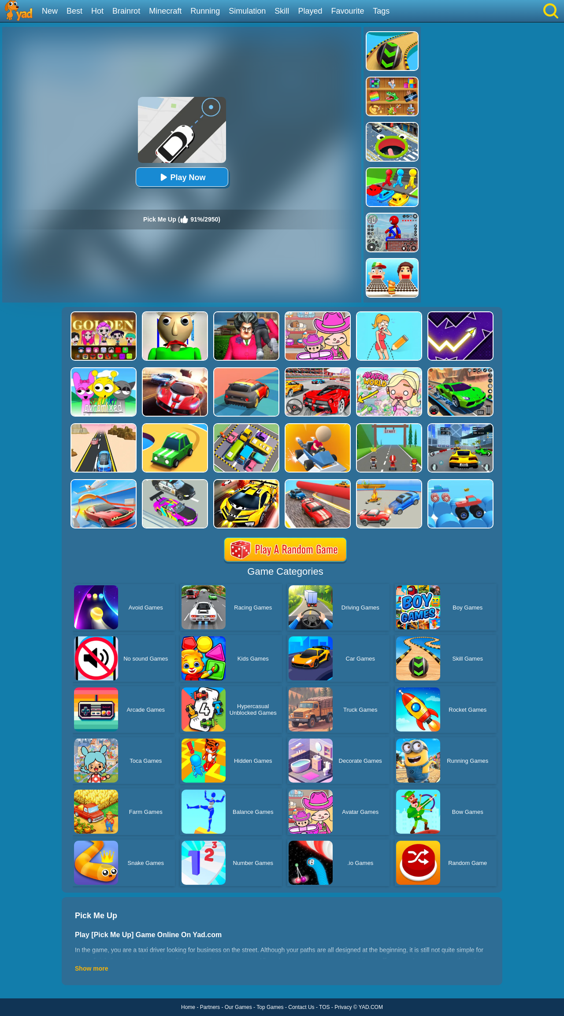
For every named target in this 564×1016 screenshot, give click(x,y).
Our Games (238, 1007)
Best (74, 11)
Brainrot (126, 11)
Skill (282, 11)
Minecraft (165, 11)
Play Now (181, 177)
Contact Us (301, 1007)
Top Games (269, 1007)
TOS (324, 1007)
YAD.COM (371, 1007)
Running (205, 11)
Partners (210, 1007)
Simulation (247, 11)
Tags (381, 11)
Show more (91, 968)
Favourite (347, 11)
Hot (97, 11)
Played (310, 11)
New (50, 11)
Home (188, 1007)
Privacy (343, 1007)
